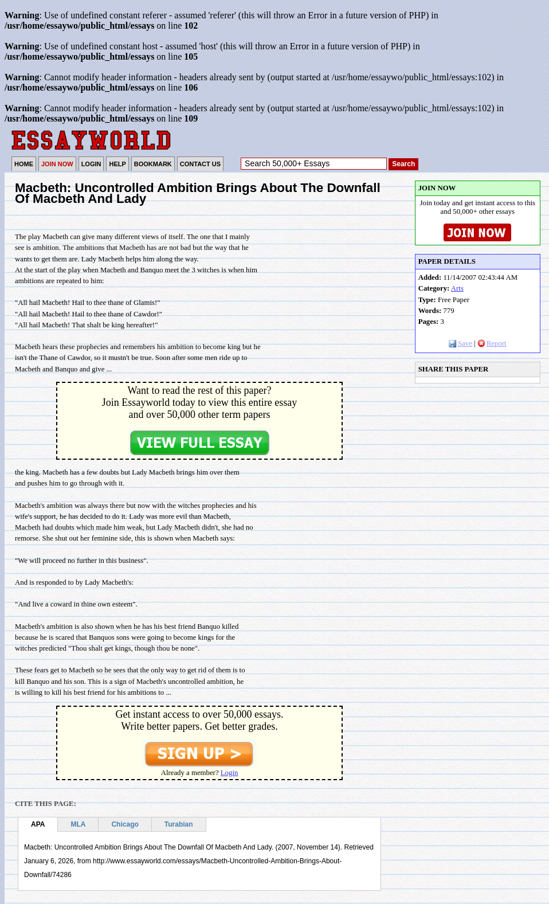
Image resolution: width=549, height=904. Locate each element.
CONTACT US (200, 164)
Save (460, 343)
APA (38, 824)
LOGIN (91, 164)
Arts (457, 288)
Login (229, 773)
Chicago (124, 824)
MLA (77, 824)
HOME (23, 164)
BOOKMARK (153, 164)
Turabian (178, 824)
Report (492, 343)
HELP (117, 164)
